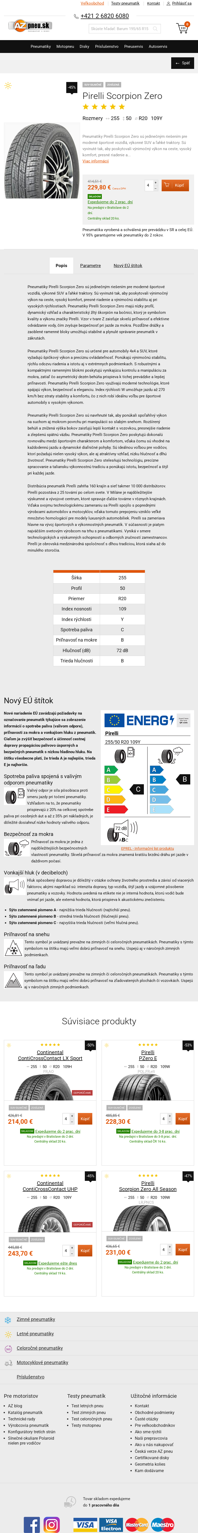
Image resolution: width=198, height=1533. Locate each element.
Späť (185, 63)
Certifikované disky (152, 1426)
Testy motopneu (86, 1393)
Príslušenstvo (108, 46)
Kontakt (152, 3)
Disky (83, 46)
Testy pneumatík (123, 3)
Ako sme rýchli (148, 1400)
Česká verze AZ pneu (154, 1419)
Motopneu (62, 46)
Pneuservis (136, 46)
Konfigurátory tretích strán (31, 1400)
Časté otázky (146, 1387)
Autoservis (163, 46)
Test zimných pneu (88, 1380)
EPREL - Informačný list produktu (147, 848)
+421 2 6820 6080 (105, 16)
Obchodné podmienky (155, 1380)
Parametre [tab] (90, 265)
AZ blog (15, 1374)
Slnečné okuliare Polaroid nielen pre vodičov (31, 1409)
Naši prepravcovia (151, 1406)
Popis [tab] (58, 265)
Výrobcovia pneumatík (28, 1393)
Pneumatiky (36, 46)
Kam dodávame (149, 1438)
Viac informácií (95, 161)
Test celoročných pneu (91, 1387)
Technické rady (21, 1387)
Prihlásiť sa (178, 3)
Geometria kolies (150, 1432)
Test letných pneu (87, 1374)
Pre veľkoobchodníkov (155, 1393)
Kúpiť (171, 185)
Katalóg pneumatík (25, 1380)
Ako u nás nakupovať (154, 1412)
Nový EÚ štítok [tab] (131, 265)
